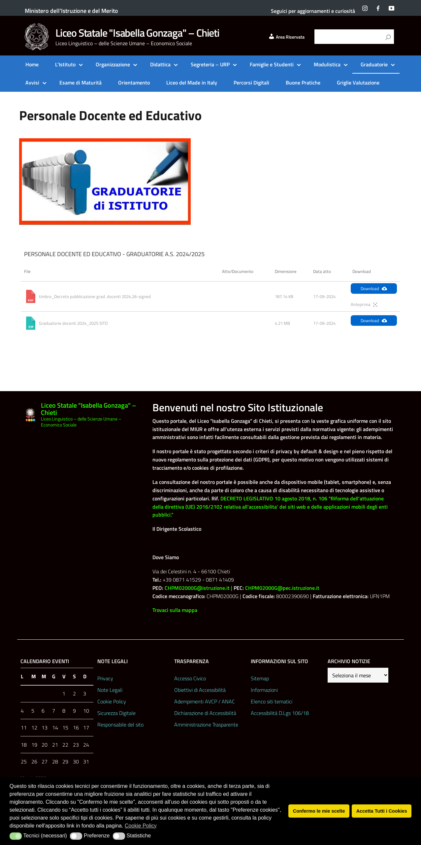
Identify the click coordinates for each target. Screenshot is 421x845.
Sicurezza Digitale (116, 713)
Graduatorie (374, 64)
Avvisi (32, 82)
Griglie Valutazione (358, 82)
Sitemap (260, 678)
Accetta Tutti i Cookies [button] (381, 811)
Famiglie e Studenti (272, 64)
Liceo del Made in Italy (191, 82)
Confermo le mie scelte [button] (319, 811)
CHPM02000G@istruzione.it (197, 588)
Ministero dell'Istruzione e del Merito (71, 10)
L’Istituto (65, 64)
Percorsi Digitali (251, 82)
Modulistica (327, 64)
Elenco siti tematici (271, 701)
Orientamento (134, 82)
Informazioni (264, 690)
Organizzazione (113, 64)
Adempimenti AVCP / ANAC (204, 701)
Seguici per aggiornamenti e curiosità (313, 11)
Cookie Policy (111, 701)
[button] (16, 836)
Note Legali (109, 690)
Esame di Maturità (80, 82)
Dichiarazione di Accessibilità (205, 713)
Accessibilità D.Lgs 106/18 (280, 713)
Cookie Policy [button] (141, 825)
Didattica (160, 64)
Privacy (105, 678)
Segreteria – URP (210, 64)
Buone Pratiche (303, 82)
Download (374, 288)
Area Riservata (286, 37)
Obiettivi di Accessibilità (200, 690)
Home (32, 64)
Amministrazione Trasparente (206, 724)
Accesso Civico (190, 678)
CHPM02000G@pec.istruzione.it (282, 588)
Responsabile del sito (120, 724)
